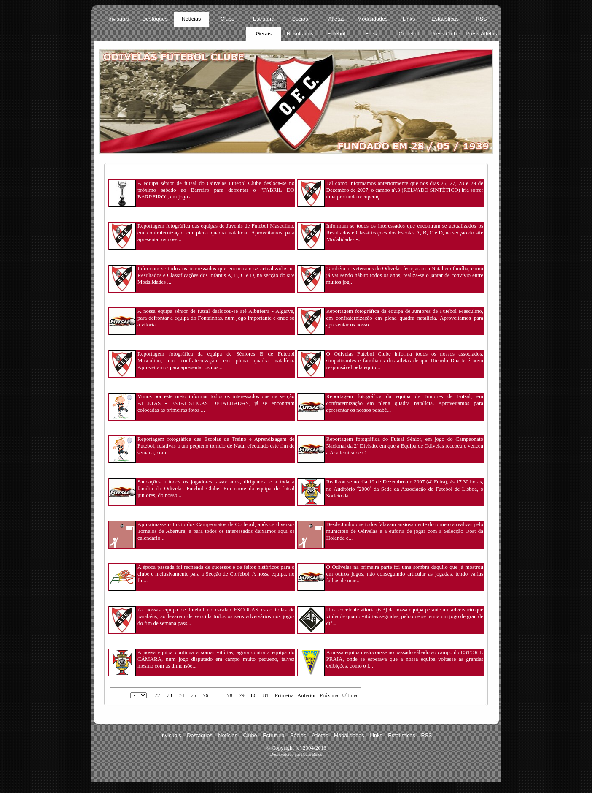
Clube (227, 19)
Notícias (191, 19)
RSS (481, 19)
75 (193, 695)
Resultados (300, 34)
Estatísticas (445, 19)
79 (242, 695)
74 (181, 695)
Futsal (372, 34)
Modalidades (373, 19)
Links (409, 19)
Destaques (155, 19)
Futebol (336, 34)
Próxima (329, 695)
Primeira (284, 695)
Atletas (336, 19)
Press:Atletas (481, 34)
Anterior (306, 695)
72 (157, 695)
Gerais (264, 34)
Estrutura (263, 19)
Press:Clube (445, 34)
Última (349, 695)
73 (169, 695)
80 (253, 695)
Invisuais (118, 19)
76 (205, 695)
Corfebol (409, 34)
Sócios (300, 19)
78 (229, 695)
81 (266, 695)
